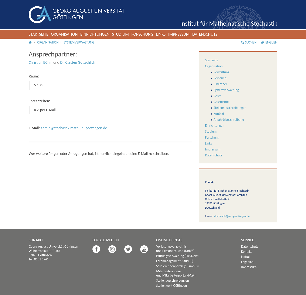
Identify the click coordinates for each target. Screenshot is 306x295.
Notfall (245, 257)
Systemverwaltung (79, 42)
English (269, 42)
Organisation (64, 34)
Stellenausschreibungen (230, 108)
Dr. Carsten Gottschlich (77, 62)
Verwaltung (221, 72)
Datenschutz (205, 34)
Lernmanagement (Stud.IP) (174, 261)
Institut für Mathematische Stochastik (228, 23)
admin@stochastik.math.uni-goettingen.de (74, 128)
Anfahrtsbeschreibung (229, 120)
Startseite (38, 34)
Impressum (179, 34)
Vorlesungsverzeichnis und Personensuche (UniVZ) (175, 248)
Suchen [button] (248, 42)
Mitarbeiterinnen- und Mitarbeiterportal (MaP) (176, 273)
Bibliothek (221, 84)
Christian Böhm (40, 62)
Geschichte (221, 102)
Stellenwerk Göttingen (171, 286)
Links (161, 34)
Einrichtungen (95, 34)
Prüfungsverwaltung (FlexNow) (177, 256)
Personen (220, 78)
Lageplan (247, 262)
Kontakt (219, 114)
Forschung (142, 34)
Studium (120, 34)
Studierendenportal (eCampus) (177, 266)
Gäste (217, 96)
